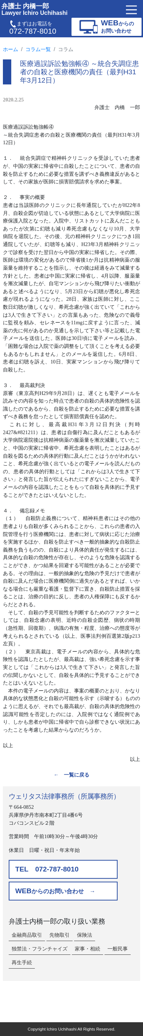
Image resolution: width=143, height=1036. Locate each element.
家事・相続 (87, 949)
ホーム (10, 49)
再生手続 (22, 962)
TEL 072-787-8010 (46, 869)
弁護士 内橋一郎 (34, 9)
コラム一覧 (38, 49)
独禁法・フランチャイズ (40, 949)
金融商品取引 (27, 935)
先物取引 (59, 935)
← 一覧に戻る (71, 775)
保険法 (84, 935)
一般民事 (117, 949)
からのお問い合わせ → (55, 891)
